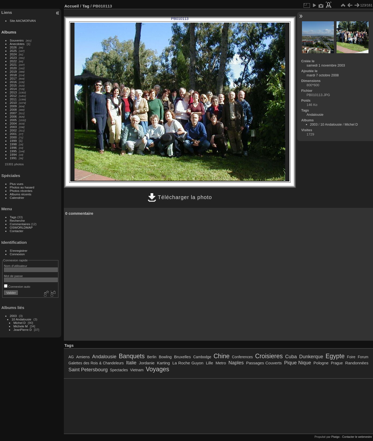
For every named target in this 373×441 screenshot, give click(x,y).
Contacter (16, 231)
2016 (13, 82)
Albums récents (20, 194)
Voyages (157, 369)
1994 (13, 154)
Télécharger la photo (180, 197)
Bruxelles (182, 357)
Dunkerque (311, 356)
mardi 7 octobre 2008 (322, 75)
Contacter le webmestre (357, 436)
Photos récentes (21, 190)
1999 (13, 140)
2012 (13, 95)
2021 (13, 64)
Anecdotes (17, 44)
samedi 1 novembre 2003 (325, 65)
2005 (13, 120)
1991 (13, 158)
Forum (363, 357)
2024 (13, 54)
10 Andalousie (21, 319)
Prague (337, 363)
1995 (13, 151)
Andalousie (314, 115)
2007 (13, 113)
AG (71, 357)
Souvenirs (17, 40)
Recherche (17, 220)
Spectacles (119, 370)
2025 (13, 50)
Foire (351, 357)
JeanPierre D (23, 329)
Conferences (242, 357)
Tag (85, 6)
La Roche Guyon (188, 363)
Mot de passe (13, 276)
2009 (13, 106)
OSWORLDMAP (21, 227)
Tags (13, 217)
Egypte (335, 356)
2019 (13, 71)
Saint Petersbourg (87, 369)
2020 (13, 68)
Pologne (320, 363)
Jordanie (147, 363)
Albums (8, 32)
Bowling (165, 357)
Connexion (17, 254)
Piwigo (335, 436)
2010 (13, 102)
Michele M (21, 326)
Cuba (291, 356)
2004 (13, 123)
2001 (13, 133)
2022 (13, 61)
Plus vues (16, 184)
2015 (13, 85)
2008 (13, 109)
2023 (13, 57)
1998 (13, 144)
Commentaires (20, 224)
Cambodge (202, 357)
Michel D (20, 322)
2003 (13, 127)
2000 (13, 137)
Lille (209, 363)
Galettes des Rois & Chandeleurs (96, 363)
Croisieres (269, 356)
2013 (13, 92)
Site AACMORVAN (23, 20)
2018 (13, 75)
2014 (13, 88)
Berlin (151, 357)
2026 (13, 47)
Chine (222, 356)
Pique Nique (297, 362)
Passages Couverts (264, 363)
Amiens (83, 357)
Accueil (71, 6)
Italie (131, 362)
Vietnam (136, 370)
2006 (13, 116)
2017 (13, 78)
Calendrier (17, 197)
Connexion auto (17, 286)
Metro (220, 363)
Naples (236, 362)
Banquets (131, 356)
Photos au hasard (22, 187)
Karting (163, 363)
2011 (13, 99)
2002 (13, 130)
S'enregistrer (18, 250)
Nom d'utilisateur (15, 265)
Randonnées (356, 363)
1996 (13, 147)
